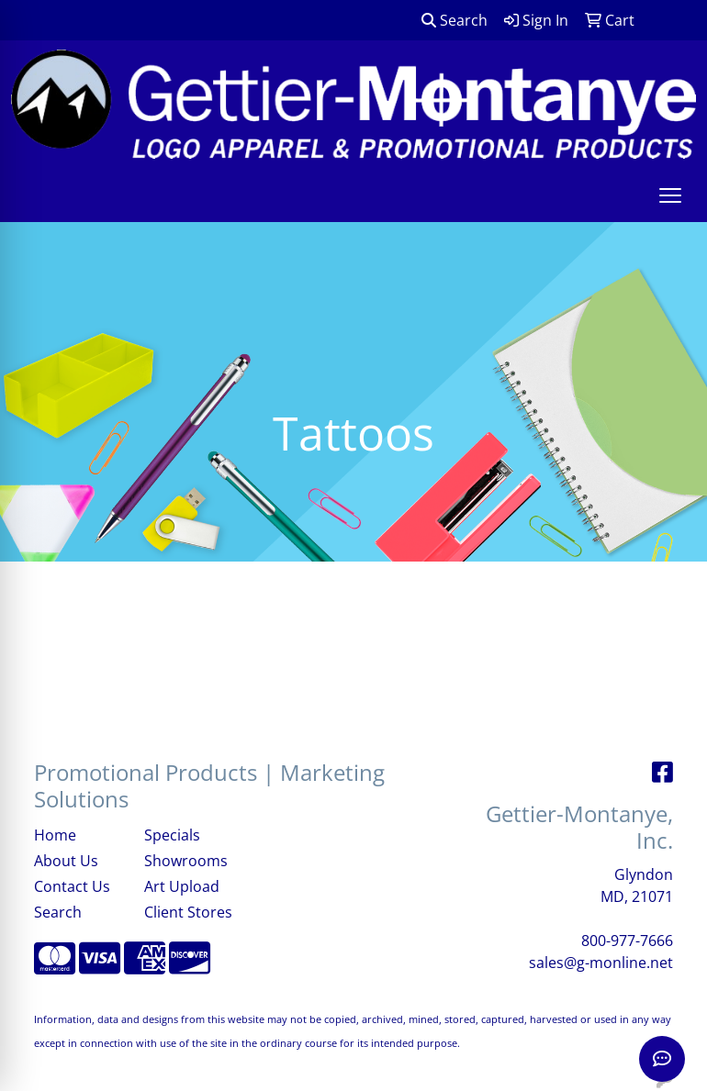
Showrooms (186, 861)
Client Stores (188, 912)
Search (454, 20)
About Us (66, 861)
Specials (172, 835)
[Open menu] (670, 195)
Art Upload (181, 886)
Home (55, 835)
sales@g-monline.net (601, 962)
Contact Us (72, 886)
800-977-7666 (627, 940)
